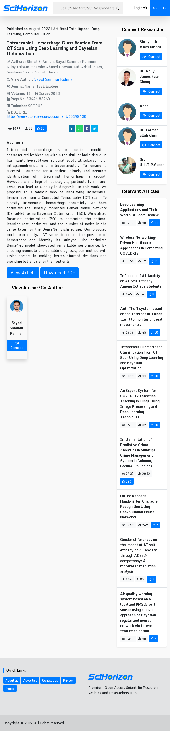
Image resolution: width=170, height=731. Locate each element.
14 (140, 294)
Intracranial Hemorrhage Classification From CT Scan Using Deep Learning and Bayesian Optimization (141, 357)
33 (29, 128)
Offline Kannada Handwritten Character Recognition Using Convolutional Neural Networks (139, 506)
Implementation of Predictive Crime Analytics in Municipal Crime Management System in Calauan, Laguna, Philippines (138, 453)
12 (142, 261)
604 (127, 579)
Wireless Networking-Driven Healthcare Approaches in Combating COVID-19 (141, 245)
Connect (17, 346)
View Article (23, 272)
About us (11, 680)
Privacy (68, 680)
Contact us (50, 680)
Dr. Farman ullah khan (149, 132)
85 (140, 579)
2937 (128, 473)
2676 (128, 332)
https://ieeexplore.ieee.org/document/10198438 (46, 116)
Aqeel (144, 106)
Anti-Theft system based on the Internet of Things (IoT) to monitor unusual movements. (141, 316)
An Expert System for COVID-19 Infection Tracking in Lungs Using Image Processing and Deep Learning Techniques (140, 404)
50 (142, 222)
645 (127, 294)
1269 (128, 525)
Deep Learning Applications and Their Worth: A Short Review (139, 209)
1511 (128, 424)
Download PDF (59, 272)
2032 (144, 473)
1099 (14, 128)
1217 (128, 222)
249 (143, 525)
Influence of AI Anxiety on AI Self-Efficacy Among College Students (140, 281)
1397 (128, 638)
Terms (10, 688)
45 (142, 332)
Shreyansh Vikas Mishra (150, 44)
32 (142, 424)
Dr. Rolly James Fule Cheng (149, 76)
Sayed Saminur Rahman (54, 79)
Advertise (30, 680)
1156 (128, 261)
